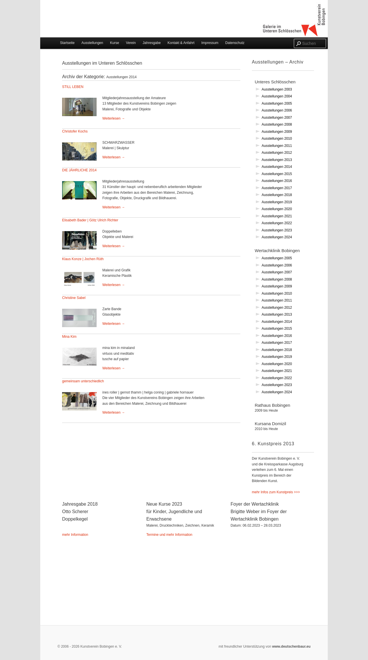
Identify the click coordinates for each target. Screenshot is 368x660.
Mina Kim (69, 337)
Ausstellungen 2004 (277, 96)
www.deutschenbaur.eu (290, 646)
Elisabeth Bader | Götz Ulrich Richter (90, 220)
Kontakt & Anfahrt (181, 43)
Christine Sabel (73, 298)
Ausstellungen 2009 (277, 132)
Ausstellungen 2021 (277, 216)
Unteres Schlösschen (275, 81)
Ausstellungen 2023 (277, 230)
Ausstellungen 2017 (277, 188)
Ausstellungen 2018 (277, 195)
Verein (131, 43)
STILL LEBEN (72, 87)
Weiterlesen (113, 118)
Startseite (67, 43)
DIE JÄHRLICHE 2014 (79, 170)
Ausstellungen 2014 (277, 167)
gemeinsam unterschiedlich (83, 381)
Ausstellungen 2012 (277, 153)
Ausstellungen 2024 (277, 237)
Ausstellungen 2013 (277, 160)
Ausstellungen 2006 (277, 110)
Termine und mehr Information (169, 535)
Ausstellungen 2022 (277, 223)
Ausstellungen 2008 (277, 124)
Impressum (209, 43)
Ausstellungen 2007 (277, 118)
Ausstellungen (92, 43)
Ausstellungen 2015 (277, 174)
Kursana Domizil (282, 430)
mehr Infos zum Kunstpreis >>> (276, 492)
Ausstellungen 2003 (277, 89)
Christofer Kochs (75, 131)
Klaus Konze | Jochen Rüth (83, 259)
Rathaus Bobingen (282, 411)
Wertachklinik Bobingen (277, 250)
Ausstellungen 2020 (277, 209)
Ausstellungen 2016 (277, 181)
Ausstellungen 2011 (277, 146)
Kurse (114, 43)
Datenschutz (235, 43)
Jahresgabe (152, 43)
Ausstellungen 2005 (277, 103)
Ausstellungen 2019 (277, 202)
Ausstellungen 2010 (277, 139)
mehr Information (75, 535)
